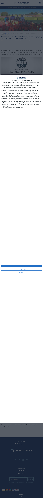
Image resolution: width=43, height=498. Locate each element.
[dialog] (21, 249)
